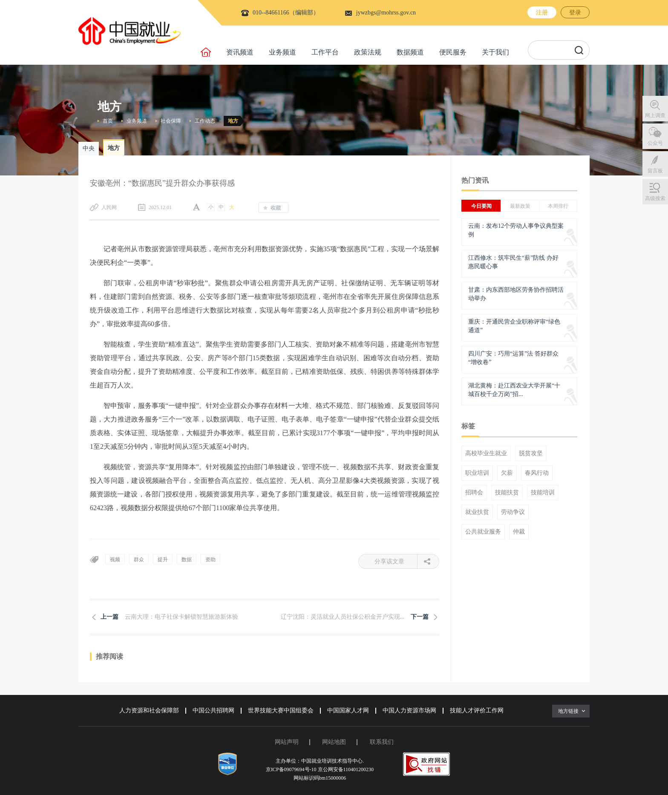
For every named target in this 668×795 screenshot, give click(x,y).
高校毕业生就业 (486, 453)
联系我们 (382, 742)
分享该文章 (396, 561)
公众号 (655, 143)
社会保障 (171, 121)
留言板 (655, 171)
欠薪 (507, 473)
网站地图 (334, 742)
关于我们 (495, 52)
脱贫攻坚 (531, 453)
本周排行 (558, 206)
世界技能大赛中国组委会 (281, 710)
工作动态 (205, 121)
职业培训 (477, 473)
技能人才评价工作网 (477, 710)
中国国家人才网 (348, 710)
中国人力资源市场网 (409, 710)
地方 (233, 121)
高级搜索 (655, 198)
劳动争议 (513, 512)
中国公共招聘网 (213, 710)
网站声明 (287, 742)
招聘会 (474, 493)
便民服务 (452, 52)
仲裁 (519, 532)
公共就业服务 (483, 532)
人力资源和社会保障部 (149, 710)
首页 (108, 121)
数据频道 (410, 52)
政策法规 (367, 52)
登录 (575, 12)
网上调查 (655, 115)
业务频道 (282, 52)
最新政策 (520, 206)
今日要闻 (481, 206)
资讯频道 (239, 52)
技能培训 (543, 493)
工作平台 (325, 52)
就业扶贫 (477, 512)
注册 (542, 12)
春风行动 (537, 473)
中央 (89, 148)
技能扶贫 (507, 493)
